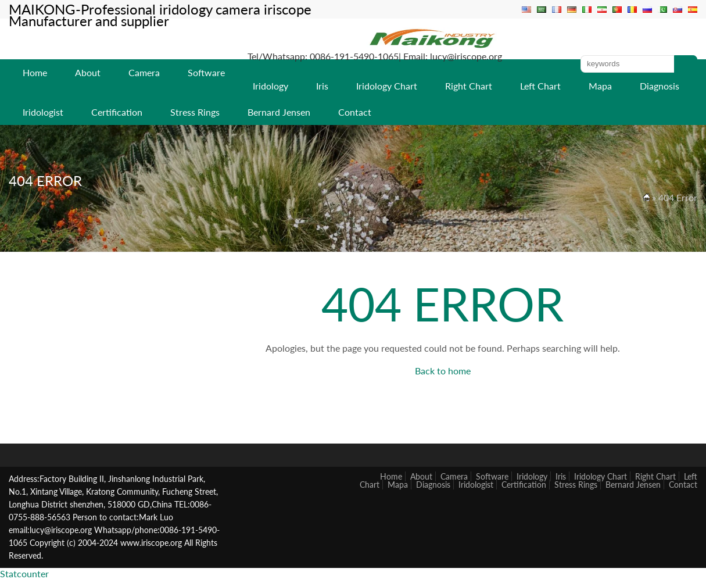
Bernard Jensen (279, 111)
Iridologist (43, 111)
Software (206, 72)
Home (35, 72)
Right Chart (468, 85)
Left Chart (540, 85)
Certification (116, 111)
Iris (322, 85)
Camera (144, 72)
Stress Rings (195, 111)
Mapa (600, 85)
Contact (354, 111)
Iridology (270, 85)
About (88, 72)
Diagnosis (659, 85)
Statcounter (24, 573)
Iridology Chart (386, 85)
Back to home (443, 370)
